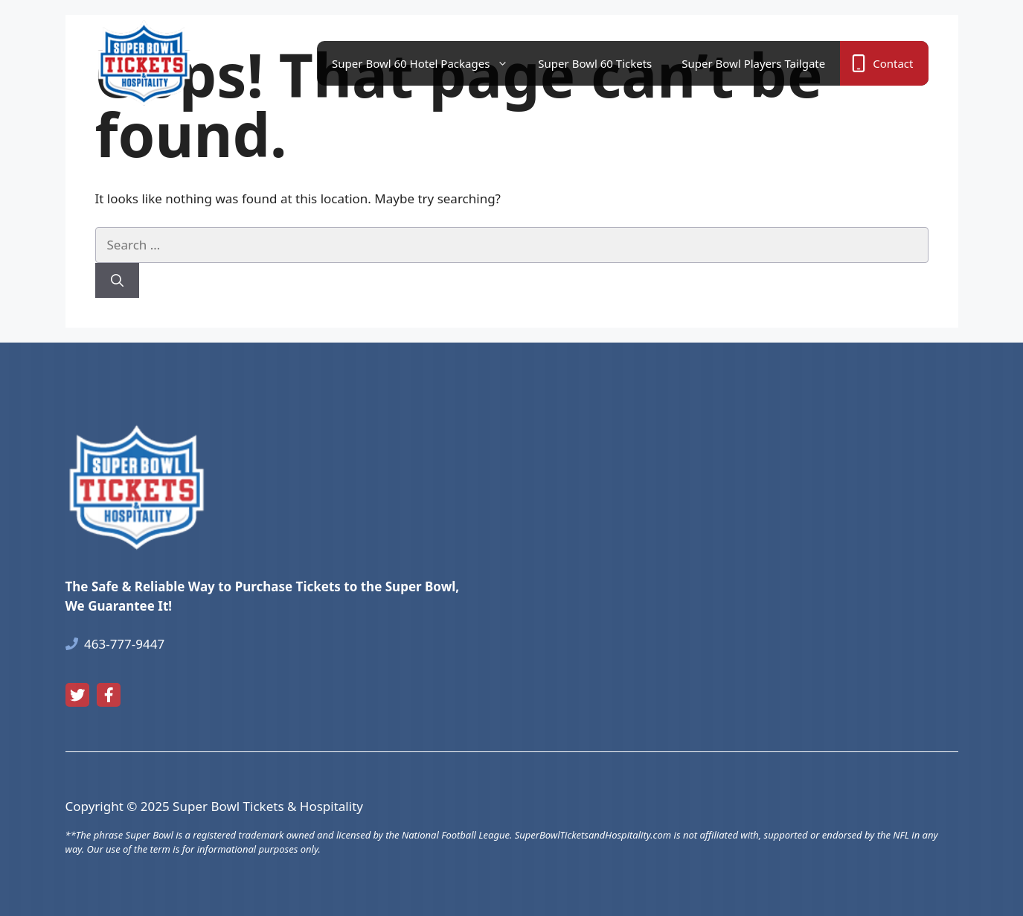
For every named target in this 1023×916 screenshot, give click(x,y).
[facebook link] (109, 695)
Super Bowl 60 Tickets (595, 63)
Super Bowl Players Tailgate (753, 63)
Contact (893, 63)
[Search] (117, 281)
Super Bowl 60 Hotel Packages (427, 63)
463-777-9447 (124, 643)
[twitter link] (77, 695)
